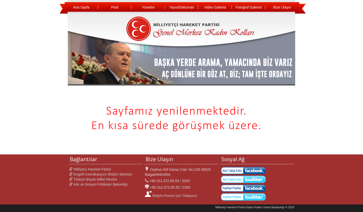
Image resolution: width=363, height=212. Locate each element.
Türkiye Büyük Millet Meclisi (93, 179)
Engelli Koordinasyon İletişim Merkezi (100, 174)
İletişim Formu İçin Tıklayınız (171, 196)
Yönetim (148, 7)
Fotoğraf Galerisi (249, 7)
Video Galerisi (215, 7)
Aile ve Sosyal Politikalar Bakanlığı (98, 184)
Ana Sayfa (81, 7)
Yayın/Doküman (181, 7)
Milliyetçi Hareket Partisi (90, 169)
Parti (114, 7)
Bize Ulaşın (282, 7)
